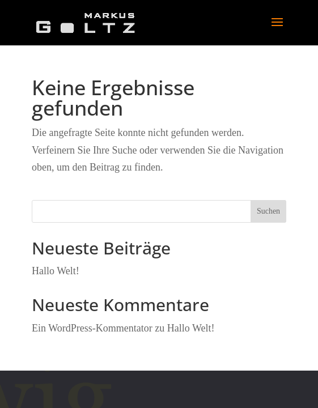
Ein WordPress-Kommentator (92, 328)
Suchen (268, 211)
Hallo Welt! (55, 271)
